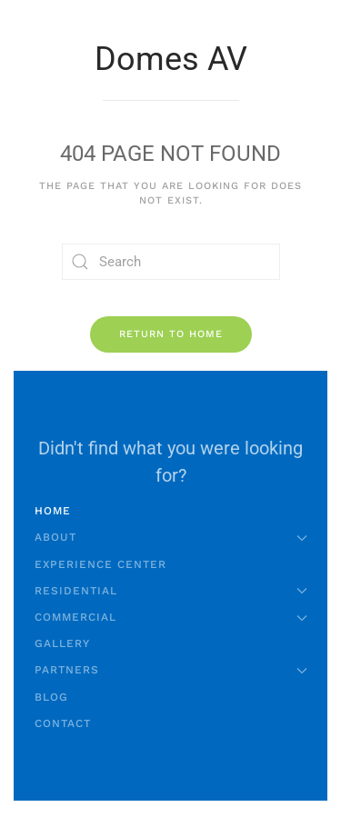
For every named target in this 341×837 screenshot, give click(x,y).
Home (53, 510)
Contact (63, 723)
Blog (51, 697)
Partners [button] (171, 669)
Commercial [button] (171, 617)
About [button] (171, 537)
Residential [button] (171, 590)
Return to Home (171, 334)
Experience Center (100, 564)
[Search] (171, 262)
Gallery (62, 643)
